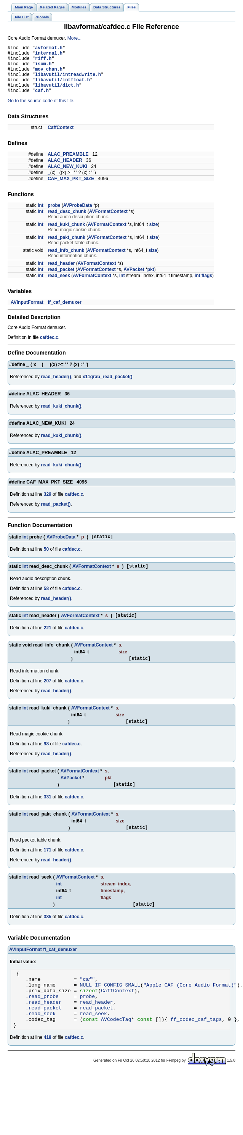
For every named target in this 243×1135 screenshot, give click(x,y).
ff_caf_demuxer (65, 312)
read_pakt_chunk (66, 247)
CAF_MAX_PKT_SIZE (71, 189)
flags (206, 286)
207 (47, 695)
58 (46, 601)
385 (47, 936)
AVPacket (133, 279)
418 (47, 1068)
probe (54, 215)
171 (47, 868)
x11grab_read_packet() (108, 387)
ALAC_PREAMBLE (68, 164)
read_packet (61, 279)
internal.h (48, 55)
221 (47, 641)
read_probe (44, 1021)
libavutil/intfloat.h (62, 87)
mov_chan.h (48, 74)
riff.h (43, 61)
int (40, 215)
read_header (61, 273)
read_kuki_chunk (66, 234)
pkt (150, 279)
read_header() (56, 387)
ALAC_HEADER (65, 170)
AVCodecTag (116, 1048)
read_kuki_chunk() (61, 416)
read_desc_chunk (67, 221)
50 (46, 560)
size (153, 234)
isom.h (43, 68)
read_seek (59, 286)
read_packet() (55, 514)
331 (47, 814)
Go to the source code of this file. (41, 111)
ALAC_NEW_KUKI (67, 176)
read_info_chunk (66, 260)
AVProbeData (77, 215)
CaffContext (61, 137)
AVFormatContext (108, 221)
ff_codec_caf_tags (196, 1048)
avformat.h (48, 48)
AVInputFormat (27, 312)
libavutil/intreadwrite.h (68, 81)
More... (74, 38)
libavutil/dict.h (57, 94)
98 (46, 760)
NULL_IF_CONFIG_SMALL (110, 1007)
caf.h (42, 100)
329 (47, 504)
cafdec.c (49, 347)
